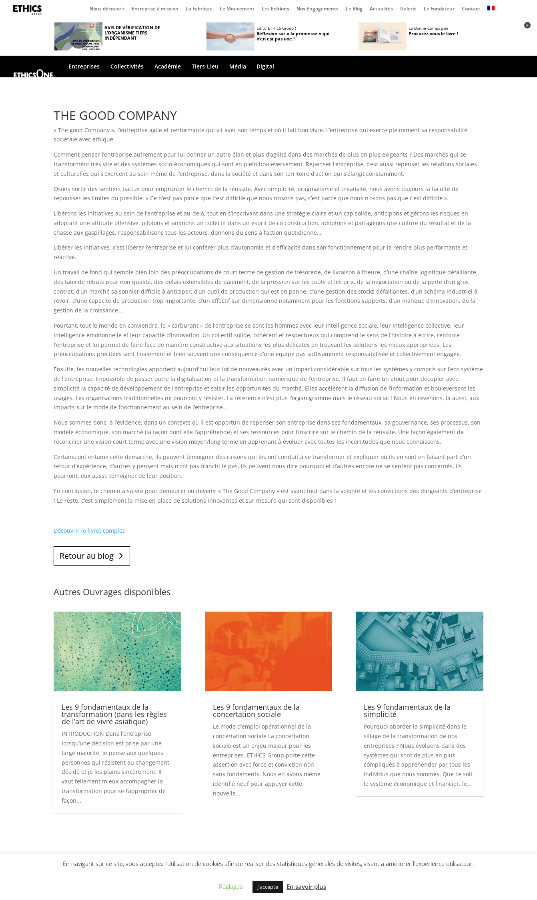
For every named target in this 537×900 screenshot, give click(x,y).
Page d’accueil (29, 10)
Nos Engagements (318, 9)
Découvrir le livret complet (89, 530)
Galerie (408, 9)
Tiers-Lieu (205, 67)
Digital (265, 67)
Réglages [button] (230, 886)
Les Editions (275, 9)
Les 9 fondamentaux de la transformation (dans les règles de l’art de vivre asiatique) (114, 714)
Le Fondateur (439, 9)
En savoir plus (306, 886)
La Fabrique (199, 9)
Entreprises (84, 67)
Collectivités (127, 67)
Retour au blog (87, 555)
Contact (471, 9)
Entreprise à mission (155, 9)
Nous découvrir (107, 9)
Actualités (381, 9)
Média (237, 67)
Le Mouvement (237, 9)
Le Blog (354, 9)
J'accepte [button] (267, 886)
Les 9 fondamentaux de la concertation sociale (256, 710)
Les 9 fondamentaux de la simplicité (407, 710)
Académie (167, 67)
